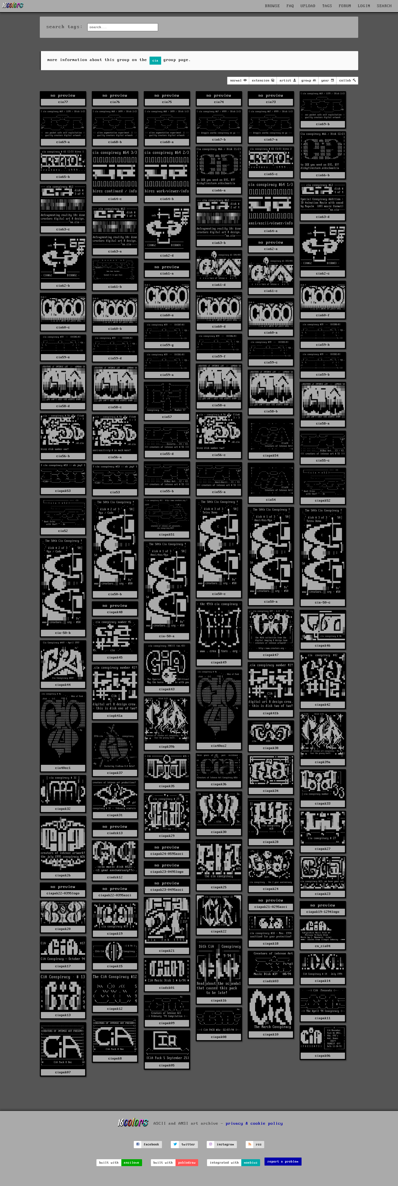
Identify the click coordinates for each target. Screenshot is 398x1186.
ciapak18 (271, 943)
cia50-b (115, 594)
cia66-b (323, 175)
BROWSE (272, 6)
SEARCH (384, 6)
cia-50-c (323, 602)
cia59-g (167, 345)
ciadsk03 (271, 981)
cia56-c (219, 455)
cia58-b (271, 411)
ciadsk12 (115, 877)
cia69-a (63, 142)
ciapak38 (271, 748)
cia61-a (167, 273)
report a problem (283, 1161)
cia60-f (323, 315)
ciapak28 (271, 842)
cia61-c (271, 291)
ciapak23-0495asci (167, 890)
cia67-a (271, 139)
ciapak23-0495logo (167, 872)
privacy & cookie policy (254, 1123)
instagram (225, 1144)
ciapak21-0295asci (271, 907)
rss (259, 1144)
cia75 (167, 102)
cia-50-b (63, 633)
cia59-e (63, 357)
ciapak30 (219, 832)
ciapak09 (167, 1023)
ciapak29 (167, 836)
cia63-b (219, 243)
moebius (251, 1162)
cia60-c (63, 327)
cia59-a (167, 375)
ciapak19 (115, 933)
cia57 (167, 417)
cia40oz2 (219, 746)
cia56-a (115, 457)
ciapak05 (167, 1065)
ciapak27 (323, 849)
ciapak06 (323, 1056)
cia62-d (167, 255)
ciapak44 (63, 685)
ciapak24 (271, 889)
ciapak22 (219, 931)
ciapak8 (115, 1058)
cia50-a (271, 601)
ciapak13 (63, 1015)
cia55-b (167, 491)
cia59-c (271, 362)
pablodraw (187, 1162)
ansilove (131, 1162)
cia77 (63, 102)
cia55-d (167, 454)
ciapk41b (271, 713)
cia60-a (271, 332)
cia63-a (115, 251)
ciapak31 (115, 815)
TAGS (327, 6)
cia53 (115, 492)
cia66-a (219, 190)
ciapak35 (167, 786)
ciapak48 (115, 612)
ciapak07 (63, 1072)
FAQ (290, 6)
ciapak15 (115, 966)
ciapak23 (323, 894)
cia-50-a (167, 636)
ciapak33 (323, 803)
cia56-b (63, 456)
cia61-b (115, 287)
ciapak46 (323, 645)
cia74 (219, 102)
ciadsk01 (167, 988)
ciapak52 (323, 500)
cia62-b (63, 286)
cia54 (271, 500)
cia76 (115, 102)
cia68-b (115, 142)
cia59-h (323, 345)
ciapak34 (271, 791)
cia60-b (115, 329)
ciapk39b (167, 747)
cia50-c (219, 594)
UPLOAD (308, 6)
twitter (188, 1144)
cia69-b (323, 124)
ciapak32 (63, 809)
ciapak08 (219, 1037)
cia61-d (219, 285)
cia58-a (323, 423)
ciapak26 (63, 875)
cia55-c (323, 460)
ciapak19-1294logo (323, 912)
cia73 (271, 102)
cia (155, 60)
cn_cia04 (323, 946)
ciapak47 (271, 655)
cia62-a (271, 249)
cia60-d (219, 326)
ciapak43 (167, 689)
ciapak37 (115, 773)
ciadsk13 (115, 833)
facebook (151, 1144)
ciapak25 (219, 887)
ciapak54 (271, 455)
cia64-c (115, 199)
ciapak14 (323, 981)
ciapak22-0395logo (63, 893)
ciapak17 (63, 966)
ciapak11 (323, 1018)
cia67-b (219, 139)
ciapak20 (63, 929)
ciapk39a (323, 762)
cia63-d (323, 217)
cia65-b (63, 177)
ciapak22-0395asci (115, 895)
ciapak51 (167, 534)
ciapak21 (167, 951)
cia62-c (323, 273)
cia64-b (167, 199)
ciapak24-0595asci (167, 854)
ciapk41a (115, 716)
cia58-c (115, 407)
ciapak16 (219, 1000)
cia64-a (271, 231)
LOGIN (364, 6)
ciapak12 (115, 1009)
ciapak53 (63, 491)
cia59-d (115, 358)
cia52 (63, 531)
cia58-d (63, 406)
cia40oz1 (63, 768)
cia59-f (219, 356)
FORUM (345, 6)
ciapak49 (219, 662)
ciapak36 (219, 784)
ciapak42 (323, 705)
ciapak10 (271, 1034)
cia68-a (167, 142)
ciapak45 (115, 657)
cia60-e (167, 315)
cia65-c (271, 174)
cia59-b (323, 374)
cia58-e (219, 405)
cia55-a (219, 492)
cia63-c (63, 229)
